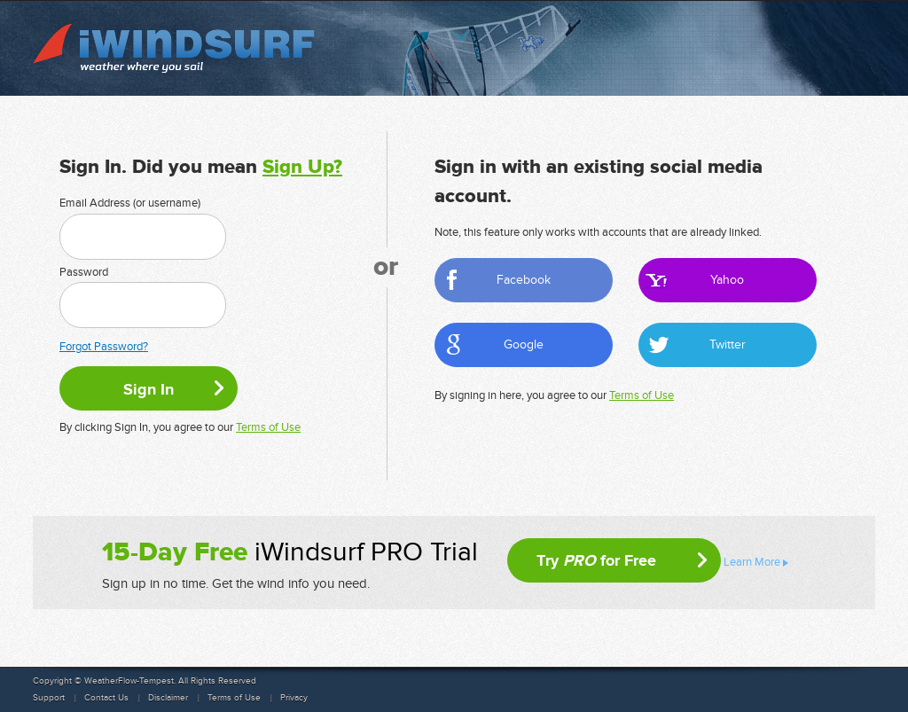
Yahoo (727, 279)
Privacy (294, 697)
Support (49, 697)
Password (83, 272)
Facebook (524, 279)
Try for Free (596, 560)
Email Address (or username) (129, 203)
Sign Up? (302, 167)
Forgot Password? (103, 347)
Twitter (727, 344)
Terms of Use (268, 427)
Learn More (752, 562)
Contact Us (106, 697)
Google (524, 344)
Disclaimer (168, 697)
